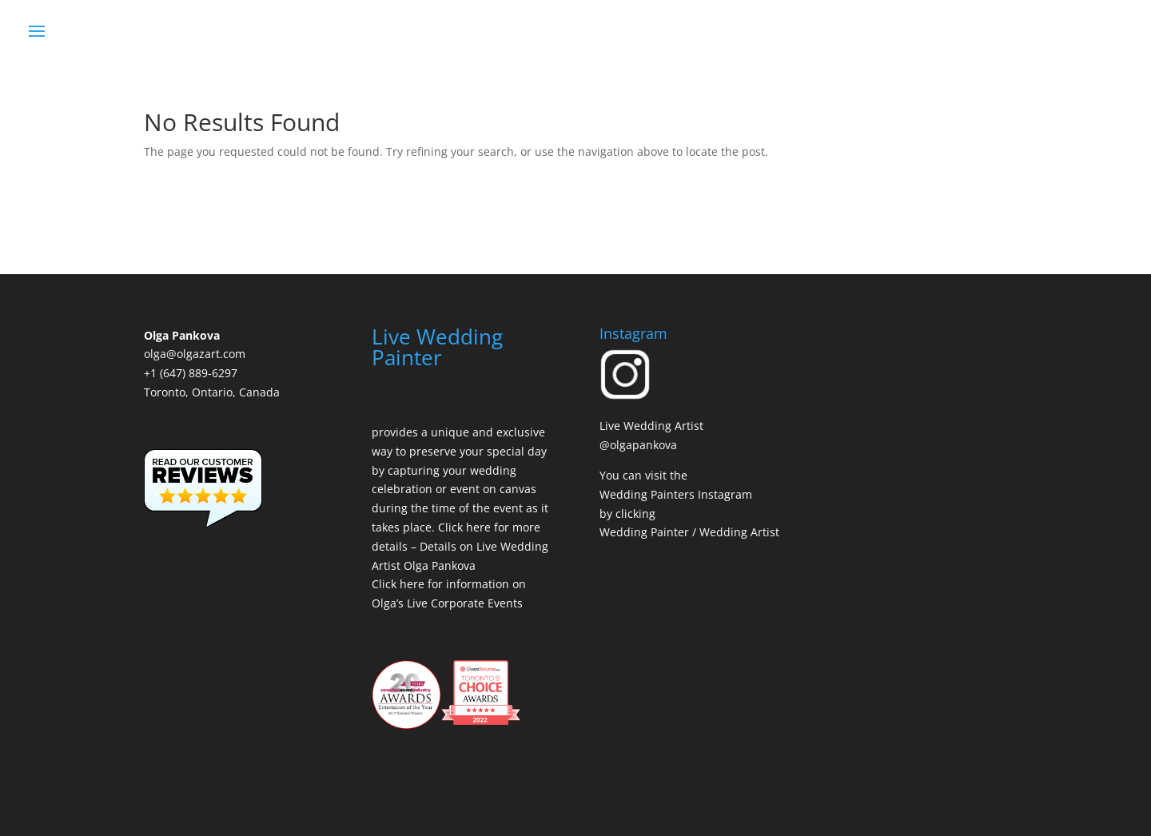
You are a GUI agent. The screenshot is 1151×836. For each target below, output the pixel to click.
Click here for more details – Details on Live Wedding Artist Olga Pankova (460, 546)
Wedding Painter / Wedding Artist (689, 531)
